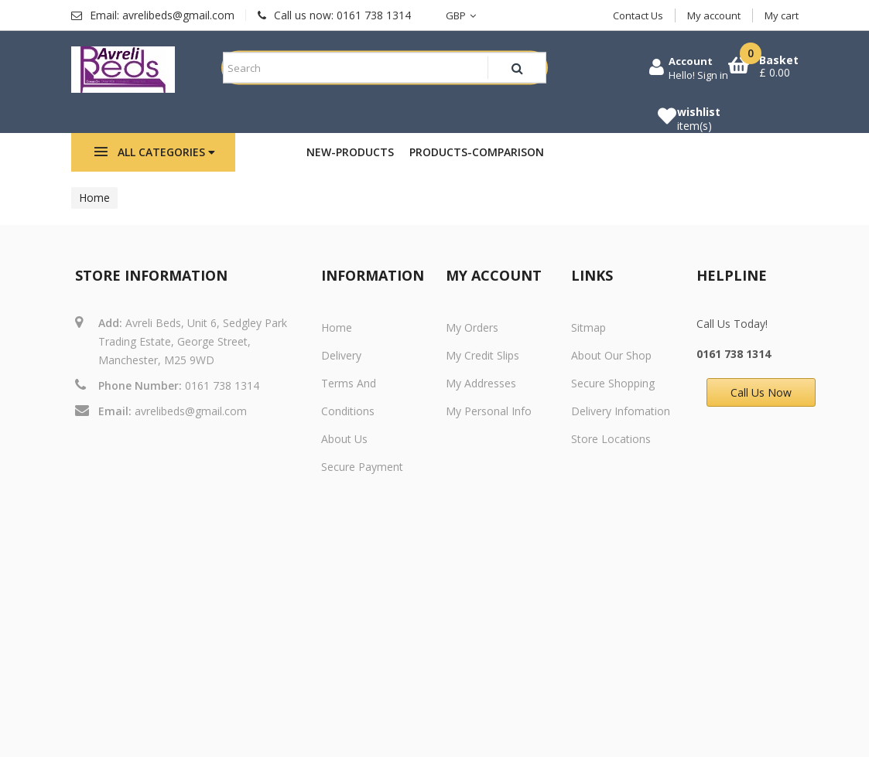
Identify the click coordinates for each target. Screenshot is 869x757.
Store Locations (611, 438)
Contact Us (638, 15)
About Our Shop (611, 355)
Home (94, 197)
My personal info (489, 411)
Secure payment (362, 466)
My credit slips (482, 355)
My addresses (481, 383)
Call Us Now (761, 392)
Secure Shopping (613, 383)
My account (714, 15)
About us (344, 438)
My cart (782, 15)
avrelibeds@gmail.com (191, 411)
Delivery (341, 355)
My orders (472, 327)
